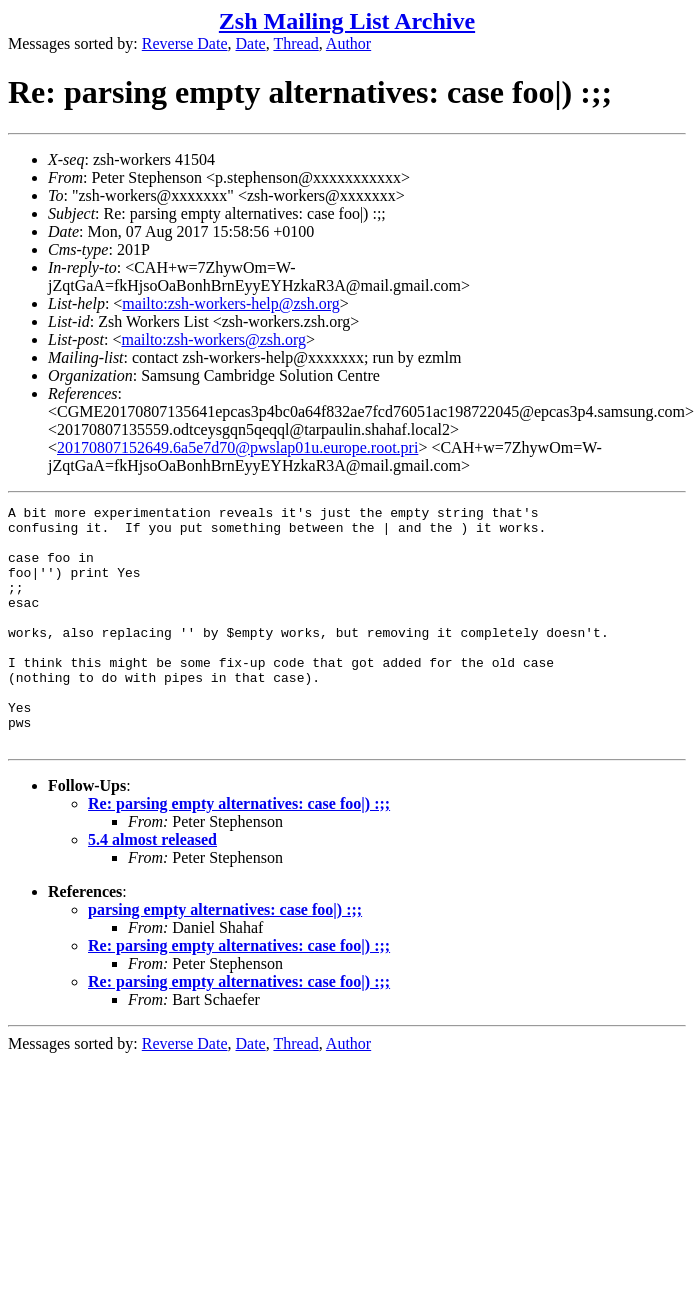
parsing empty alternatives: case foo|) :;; (225, 957)
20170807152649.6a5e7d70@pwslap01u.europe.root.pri (237, 447)
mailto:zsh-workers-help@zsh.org (231, 303)
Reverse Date (185, 43)
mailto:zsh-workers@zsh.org (213, 339)
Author (348, 43)
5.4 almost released (152, 887)
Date (251, 43)
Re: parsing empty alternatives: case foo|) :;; (239, 851)
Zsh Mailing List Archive (347, 21)
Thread (295, 43)
